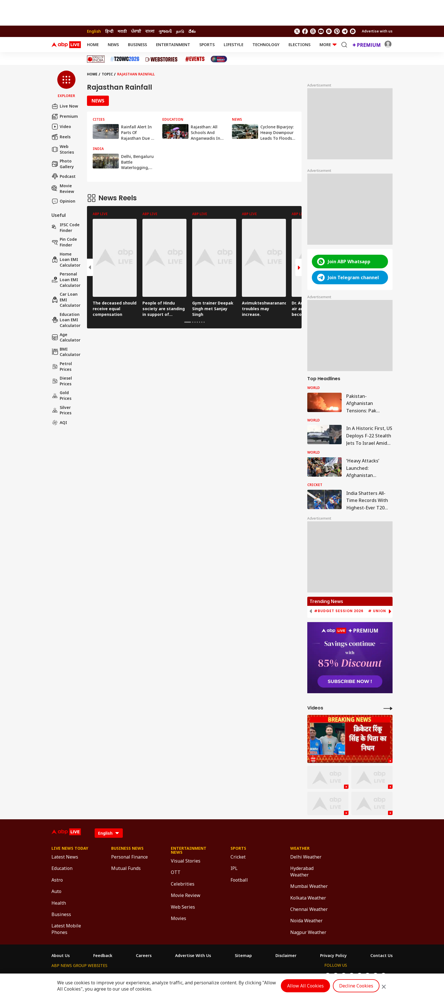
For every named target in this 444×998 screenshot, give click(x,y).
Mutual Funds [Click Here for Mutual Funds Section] (126, 868)
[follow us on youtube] (321, 31)
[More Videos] (388, 708)
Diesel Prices (61, 380)
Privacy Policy (333, 956)
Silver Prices (61, 410)
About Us (60, 956)
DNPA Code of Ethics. (118, 987)
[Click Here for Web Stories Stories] (162, 59)
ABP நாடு (259, 976)
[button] (66, 84)
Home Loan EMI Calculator (65, 259)
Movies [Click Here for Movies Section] (178, 918)
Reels (60, 136)
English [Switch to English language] (94, 31)
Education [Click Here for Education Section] (61, 868)
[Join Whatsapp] (352, 31)
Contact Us (381, 956)
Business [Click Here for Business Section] (61, 914)
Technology (265, 44)
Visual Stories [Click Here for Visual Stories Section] (185, 861)
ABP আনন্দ (135, 976)
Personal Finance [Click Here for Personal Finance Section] (129, 857)
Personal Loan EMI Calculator (65, 279)
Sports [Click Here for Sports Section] (238, 848)
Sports (207, 44)
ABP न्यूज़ (113, 976)
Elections (299, 44)
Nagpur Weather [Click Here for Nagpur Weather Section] (308, 932)
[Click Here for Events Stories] (195, 59)
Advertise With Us (193, 956)
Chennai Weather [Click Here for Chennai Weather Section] (309, 909)
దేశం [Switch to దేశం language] (192, 31)
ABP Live (90, 976)
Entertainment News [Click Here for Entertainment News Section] (188, 850)
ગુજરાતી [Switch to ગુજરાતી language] (165, 31)
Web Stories (62, 149)
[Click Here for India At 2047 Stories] (218, 59)
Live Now (64, 106)
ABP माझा (159, 976)
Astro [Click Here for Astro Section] (57, 880)
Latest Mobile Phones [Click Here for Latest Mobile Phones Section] (66, 929)
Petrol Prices (61, 366)
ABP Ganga (212, 976)
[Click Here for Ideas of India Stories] (96, 59)
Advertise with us (377, 31)
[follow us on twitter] (297, 31)
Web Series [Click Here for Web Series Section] (183, 907)
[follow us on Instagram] (328, 31)
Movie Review (62, 188)
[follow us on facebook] (305, 31)
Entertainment (173, 44)
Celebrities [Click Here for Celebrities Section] (182, 884)
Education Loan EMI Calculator (65, 320)
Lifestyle (233, 44)
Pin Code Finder (64, 242)
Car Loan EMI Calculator (65, 299)
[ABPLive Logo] (66, 44)
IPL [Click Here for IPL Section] (234, 868)
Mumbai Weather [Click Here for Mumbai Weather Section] (309, 886)
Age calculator (65, 337)
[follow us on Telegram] (344, 31)
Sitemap (243, 956)
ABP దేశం (282, 976)
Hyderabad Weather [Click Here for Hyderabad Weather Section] (302, 871)
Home (93, 44)
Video (61, 126)
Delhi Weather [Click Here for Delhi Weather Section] (305, 857)
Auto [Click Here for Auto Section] (56, 891)
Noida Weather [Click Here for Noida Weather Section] (306, 920)
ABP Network (64, 976)
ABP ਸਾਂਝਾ (237, 976)
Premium (64, 116)
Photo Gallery (62, 163)
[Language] (109, 833)
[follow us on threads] (313, 31)
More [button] (328, 44)
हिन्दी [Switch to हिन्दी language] (109, 31)
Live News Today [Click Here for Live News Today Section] (69, 848)
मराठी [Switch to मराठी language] (122, 31)
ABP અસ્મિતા (185, 976)
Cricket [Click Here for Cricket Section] (238, 857)
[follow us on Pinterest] (336, 31)
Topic (107, 74)
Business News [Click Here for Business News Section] (127, 848)
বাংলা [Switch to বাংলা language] (149, 31)
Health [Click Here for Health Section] (58, 903)
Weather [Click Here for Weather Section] (300, 848)
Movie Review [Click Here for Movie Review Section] (185, 895)
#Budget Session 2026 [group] (339, 611)
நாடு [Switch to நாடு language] (180, 31)
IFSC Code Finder (65, 227)
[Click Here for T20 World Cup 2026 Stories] (124, 59)
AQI (59, 422)
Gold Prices (61, 395)
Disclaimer (285, 956)
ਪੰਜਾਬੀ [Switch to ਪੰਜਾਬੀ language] (136, 31)
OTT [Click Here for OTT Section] (175, 872)
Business (137, 44)
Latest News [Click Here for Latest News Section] (64, 857)
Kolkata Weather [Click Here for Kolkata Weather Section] (308, 898)
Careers (144, 956)
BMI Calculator (65, 351)
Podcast (63, 176)
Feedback (102, 956)
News (113, 44)
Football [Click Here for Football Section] (239, 880)
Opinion (63, 201)
